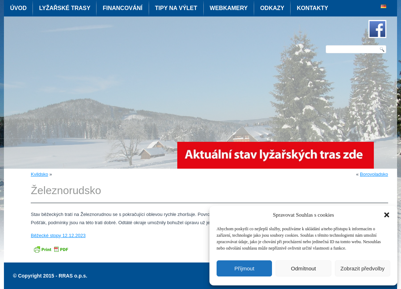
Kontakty (312, 8)
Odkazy (272, 8)
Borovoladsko (374, 174)
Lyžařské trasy (64, 8)
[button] (386, 214)
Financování (122, 8)
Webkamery (229, 8)
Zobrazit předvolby (363, 268)
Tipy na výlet (176, 8)
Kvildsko (39, 174)
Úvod (18, 8)
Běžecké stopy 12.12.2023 (58, 235)
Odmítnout (303, 268)
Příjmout (244, 268)
